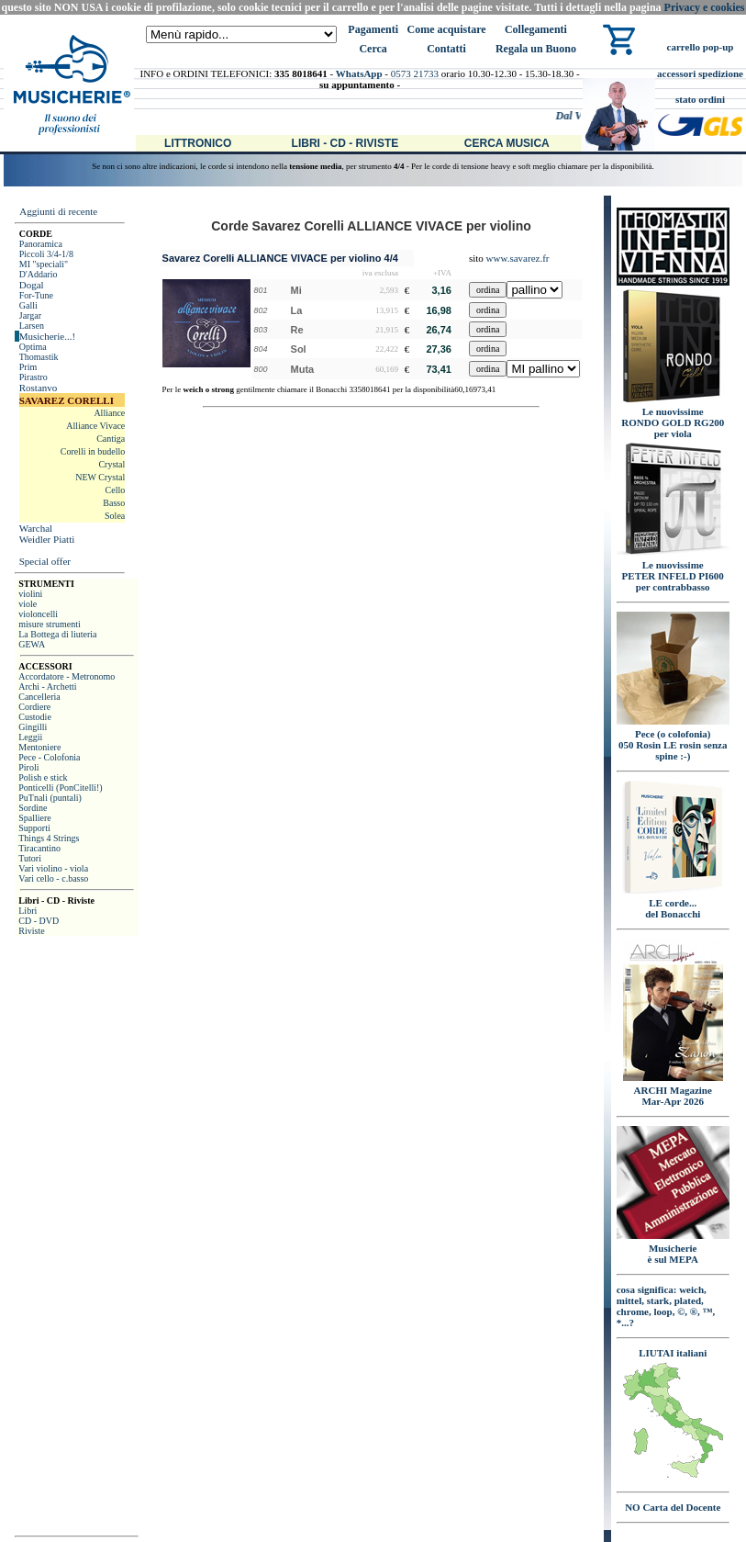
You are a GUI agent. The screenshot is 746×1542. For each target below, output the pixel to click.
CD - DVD (38, 921)
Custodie (34, 717)
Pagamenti (373, 29)
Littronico (197, 143)
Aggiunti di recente (58, 211)
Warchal (35, 528)
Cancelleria (39, 697)
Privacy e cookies (704, 7)
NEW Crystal (100, 477)
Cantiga (110, 438)
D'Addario (38, 274)
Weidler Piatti (47, 539)
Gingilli (32, 727)
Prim (28, 367)
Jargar (30, 315)
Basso (114, 503)
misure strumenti (49, 624)
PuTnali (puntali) (50, 798)
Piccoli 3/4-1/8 (46, 254)
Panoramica (40, 244)
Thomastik (39, 357)
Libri (27, 911)
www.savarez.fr (518, 258)
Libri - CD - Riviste (345, 143)
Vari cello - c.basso (53, 878)
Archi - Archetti (47, 686)
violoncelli (38, 614)
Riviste (31, 931)
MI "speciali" (43, 264)
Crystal (111, 464)
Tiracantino (39, 848)
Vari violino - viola (53, 868)
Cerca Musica (507, 143)
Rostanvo (38, 387)
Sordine (32, 808)
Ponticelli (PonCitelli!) (60, 787)
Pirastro (33, 377)
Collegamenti (536, 29)
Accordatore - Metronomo (66, 676)
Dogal (31, 284)
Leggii (30, 737)
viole (27, 604)
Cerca (372, 48)
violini (30, 594)
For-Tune (36, 295)
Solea (115, 516)
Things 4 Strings (48, 838)
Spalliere (34, 818)
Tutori (29, 858)
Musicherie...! (47, 336)
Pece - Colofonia (49, 757)
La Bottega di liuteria (57, 634)
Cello (116, 490)
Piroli (28, 767)
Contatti (446, 48)
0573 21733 (415, 73)
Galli (28, 305)
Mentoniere (39, 747)
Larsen (31, 326)
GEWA (31, 644)
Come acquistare (445, 29)
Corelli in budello (93, 451)
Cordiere (34, 707)
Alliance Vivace (95, 426)
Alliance (109, 413)
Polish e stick (42, 777)
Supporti (34, 828)
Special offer (45, 561)
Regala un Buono (535, 48)
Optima (33, 347)
